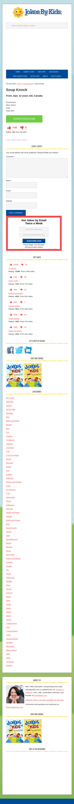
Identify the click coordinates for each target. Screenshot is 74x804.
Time (8, 627)
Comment (10, 157)
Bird (7, 417)
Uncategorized (12, 639)
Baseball (9, 413)
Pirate (8, 574)
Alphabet (9, 402)
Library (9, 532)
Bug (7, 428)
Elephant (9, 478)
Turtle (8, 635)
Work (8, 658)
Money (9, 543)
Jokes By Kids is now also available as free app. (44, 700)
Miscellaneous (12, 539)
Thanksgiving (11, 623)
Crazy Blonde (13, 318)
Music (8, 551)
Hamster (9, 509)
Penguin (9, 562)
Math (8, 536)
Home (19, 84)
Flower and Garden (14, 482)
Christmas (10, 440)
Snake (8, 604)
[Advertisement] (37, 51)
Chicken (9, 436)
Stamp (8, 616)
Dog (7, 470)
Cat (7, 432)
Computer (10, 448)
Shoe (8, 600)
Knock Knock (28, 84)
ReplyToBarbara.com (14, 707)
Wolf (8, 654)
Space (8, 608)
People (9, 566)
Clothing (9, 444)
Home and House (13, 520)
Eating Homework (15, 293)
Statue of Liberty (15, 331)
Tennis (8, 620)
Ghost (8, 501)
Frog (8, 493)
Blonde (9, 425)
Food (8, 486)
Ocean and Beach (13, 558)
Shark (8, 597)
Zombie (9, 665)
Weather (9, 642)
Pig (7, 570)
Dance (8, 459)
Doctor (8, 467)
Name (9, 181)
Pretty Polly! (13, 281)
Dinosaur (9, 463)
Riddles (9, 581)
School (9, 589)
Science (9, 593)
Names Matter (14, 306)
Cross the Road (12, 455)
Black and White (12, 421)
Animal (9, 406)
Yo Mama (12, 268)
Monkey (9, 547)
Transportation (12, 631)
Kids (8, 524)
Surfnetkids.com (40, 695)
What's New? (11, 650)
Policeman (10, 578)
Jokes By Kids (37, 12)
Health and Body (13, 513)
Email (8, 191)
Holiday (9, 516)
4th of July (10, 398)
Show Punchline (24, 118)
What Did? (10, 646)
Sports (8, 612)
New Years (10, 555)
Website (9, 201)
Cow (8, 451)
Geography (10, 497)
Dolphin (9, 474)
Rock (8, 585)
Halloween (10, 505)
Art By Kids (10, 409)
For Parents (11, 490)
